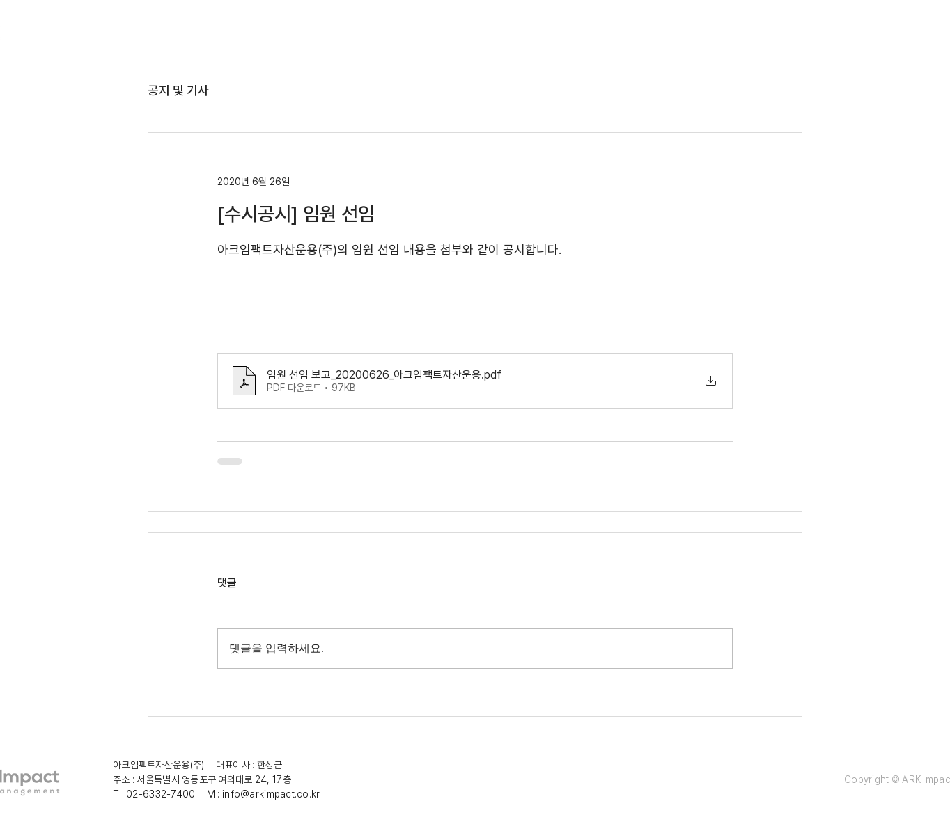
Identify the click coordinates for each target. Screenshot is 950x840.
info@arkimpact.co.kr (271, 794)
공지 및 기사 (178, 90)
